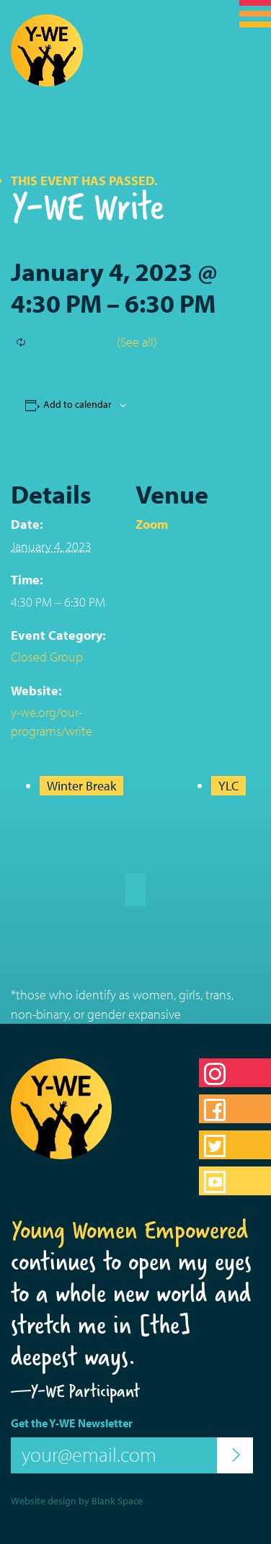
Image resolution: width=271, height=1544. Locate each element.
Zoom (152, 524)
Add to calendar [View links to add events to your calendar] (77, 404)
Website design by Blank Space (77, 1500)
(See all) (137, 342)
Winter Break (81, 785)
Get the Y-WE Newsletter (72, 1423)
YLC (228, 785)
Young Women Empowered (130, 1230)
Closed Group (47, 656)
